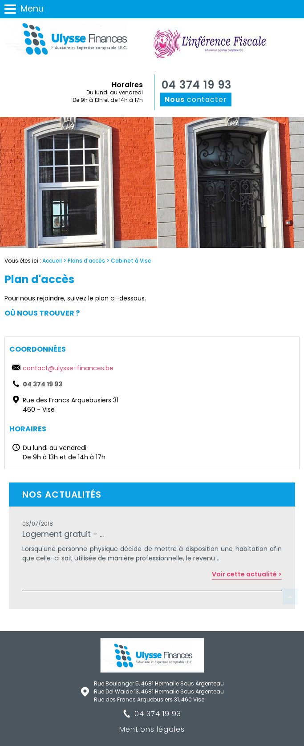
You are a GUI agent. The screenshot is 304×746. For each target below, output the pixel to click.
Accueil (52, 260)
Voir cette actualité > (247, 574)
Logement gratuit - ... (63, 533)
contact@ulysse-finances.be (68, 368)
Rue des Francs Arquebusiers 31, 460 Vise (149, 699)
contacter (196, 99)
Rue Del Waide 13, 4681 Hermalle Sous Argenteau (159, 691)
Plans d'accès (86, 260)
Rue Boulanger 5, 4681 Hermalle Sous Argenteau (159, 683)
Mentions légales (152, 729)
